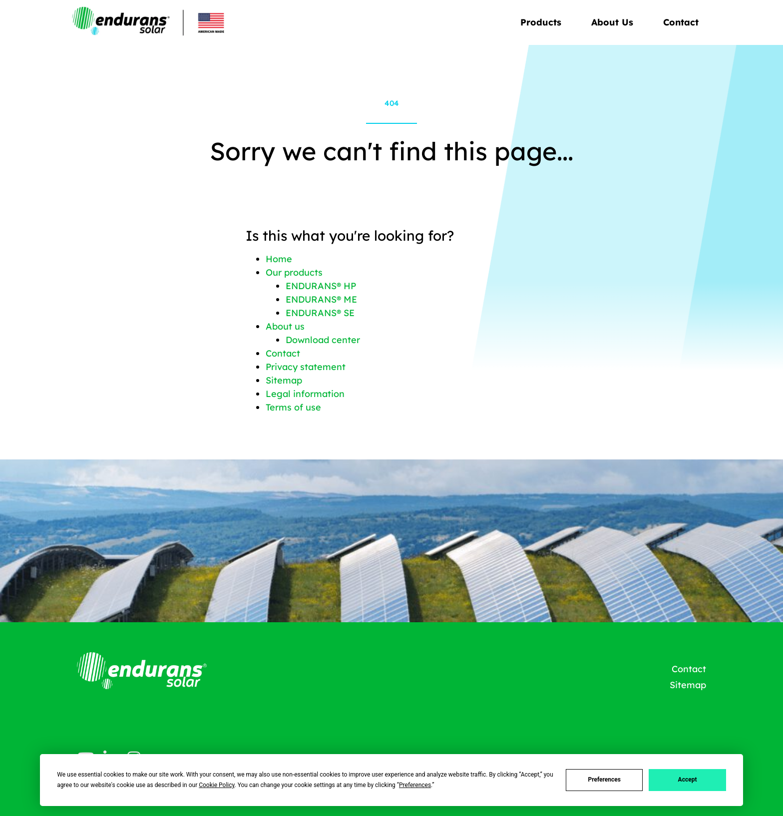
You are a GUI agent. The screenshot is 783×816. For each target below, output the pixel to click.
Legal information (305, 394)
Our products (294, 272)
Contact (681, 22)
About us (285, 326)
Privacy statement (306, 367)
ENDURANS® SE (320, 313)
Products (543, 22)
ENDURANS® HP (321, 286)
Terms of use (293, 407)
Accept (687, 779)
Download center (323, 340)
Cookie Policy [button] (216, 785)
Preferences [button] (415, 785)
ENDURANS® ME (321, 299)
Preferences (604, 779)
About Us (614, 22)
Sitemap (284, 380)
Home (279, 259)
